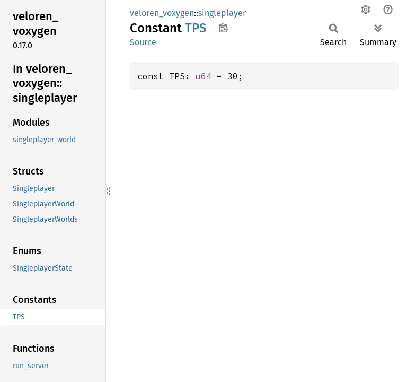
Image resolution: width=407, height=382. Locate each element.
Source (143, 42)
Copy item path (223, 28)
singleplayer (222, 13)
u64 (203, 76)
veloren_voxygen (162, 13)
